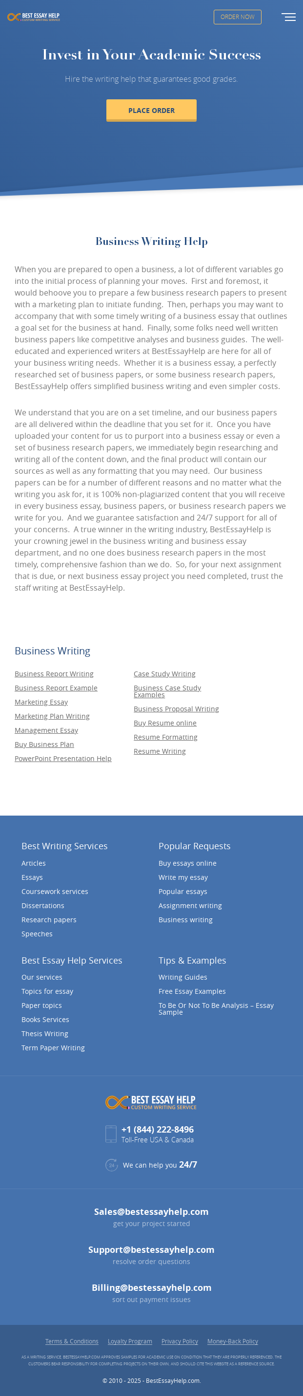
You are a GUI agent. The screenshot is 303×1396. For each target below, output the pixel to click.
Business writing (186, 919)
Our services (41, 977)
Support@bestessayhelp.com (151, 1250)
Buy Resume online (165, 723)
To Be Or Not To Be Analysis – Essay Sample (216, 1009)
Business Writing (52, 650)
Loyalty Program (130, 1341)
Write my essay (183, 877)
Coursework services (54, 891)
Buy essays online (188, 863)
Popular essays (183, 891)
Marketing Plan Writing (52, 716)
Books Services (45, 1019)
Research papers (49, 919)
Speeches (37, 934)
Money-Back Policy (232, 1341)
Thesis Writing (44, 1033)
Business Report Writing (54, 673)
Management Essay (46, 730)
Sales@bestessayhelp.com (151, 1212)
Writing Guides (183, 977)
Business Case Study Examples (167, 691)
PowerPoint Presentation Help (63, 758)
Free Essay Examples (192, 991)
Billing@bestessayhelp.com (152, 1288)
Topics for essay (47, 991)
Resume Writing (160, 751)
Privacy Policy (180, 1341)
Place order (151, 110)
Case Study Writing (165, 673)
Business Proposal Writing (176, 709)
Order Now (238, 17)
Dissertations (42, 905)
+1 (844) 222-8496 (157, 1129)
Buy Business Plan (44, 744)
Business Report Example (56, 688)
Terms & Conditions (72, 1341)
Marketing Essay (41, 702)
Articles (33, 863)
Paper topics (41, 1005)
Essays (32, 877)
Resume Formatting (166, 737)
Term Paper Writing (53, 1047)
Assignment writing (190, 905)
